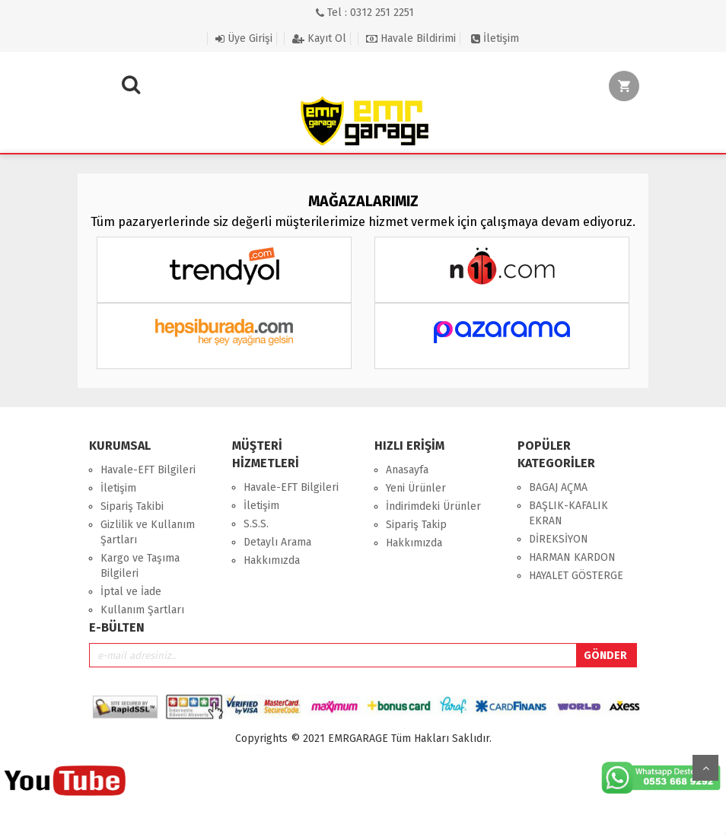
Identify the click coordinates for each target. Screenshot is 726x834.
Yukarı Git (705, 768)
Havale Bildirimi (411, 38)
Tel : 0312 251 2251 (365, 12)
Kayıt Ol (319, 38)
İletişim (495, 38)
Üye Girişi (243, 38)
